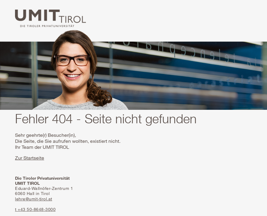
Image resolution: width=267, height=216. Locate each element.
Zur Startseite (29, 158)
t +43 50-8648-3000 (35, 209)
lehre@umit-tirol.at (33, 198)
